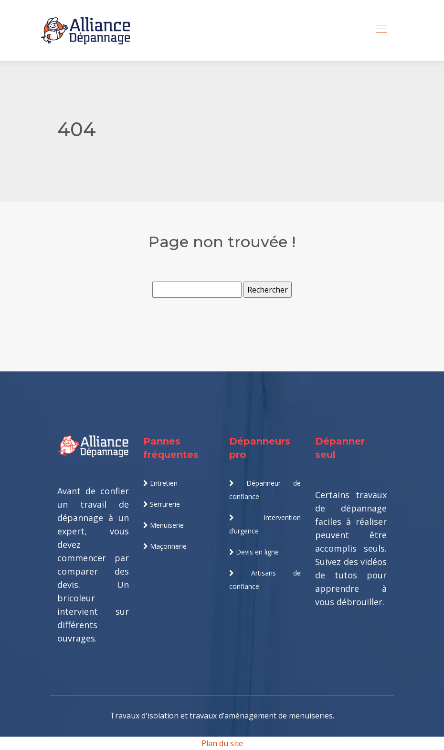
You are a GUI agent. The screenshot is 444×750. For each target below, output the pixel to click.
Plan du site (222, 743)
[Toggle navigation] (381, 30)
